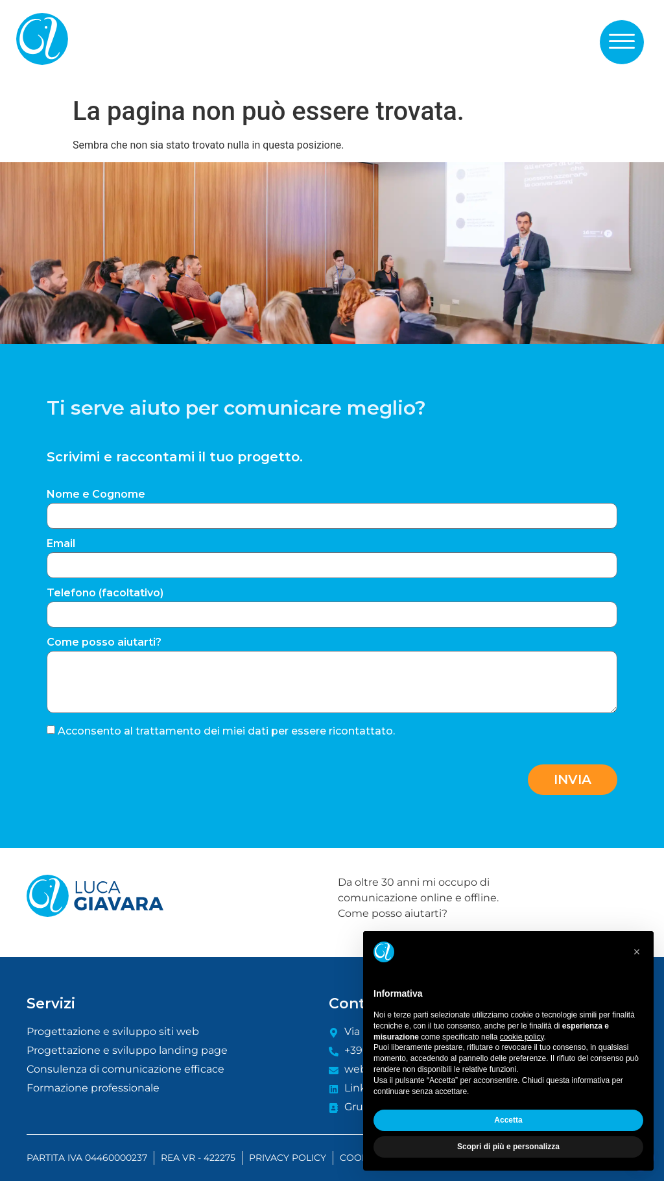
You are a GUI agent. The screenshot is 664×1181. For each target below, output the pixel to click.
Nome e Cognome (96, 494)
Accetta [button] (508, 1120)
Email (61, 544)
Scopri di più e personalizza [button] (508, 1146)
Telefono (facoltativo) (105, 593)
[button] (622, 42)
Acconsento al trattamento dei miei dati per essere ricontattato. (226, 730)
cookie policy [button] (522, 1036)
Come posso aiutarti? (104, 642)
